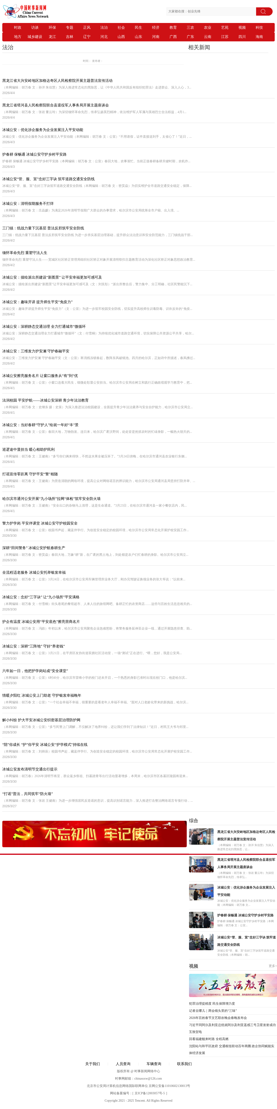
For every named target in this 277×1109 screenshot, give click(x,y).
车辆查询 (154, 1064)
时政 (17, 27)
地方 (17, 37)
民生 (138, 27)
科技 (259, 27)
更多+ (273, 966)
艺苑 (225, 27)
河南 (155, 37)
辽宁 (86, 37)
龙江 (52, 37)
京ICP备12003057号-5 (150, 1093)
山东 (138, 37)
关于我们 (92, 1064)
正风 (86, 27)
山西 (121, 37)
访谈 (35, 27)
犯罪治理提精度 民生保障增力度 (212, 1003)
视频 (242, 27)
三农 (190, 27)
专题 (69, 27)
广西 (173, 37)
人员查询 (123, 1064)
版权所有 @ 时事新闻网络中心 (138, 1071)
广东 (190, 37)
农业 (207, 27)
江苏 (225, 37)
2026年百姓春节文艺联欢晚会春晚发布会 (218, 1018)
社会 (121, 27)
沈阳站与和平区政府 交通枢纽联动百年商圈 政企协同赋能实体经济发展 (231, 1049)
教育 (173, 27)
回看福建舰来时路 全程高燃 (209, 1039)
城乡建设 (35, 37)
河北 (104, 37)
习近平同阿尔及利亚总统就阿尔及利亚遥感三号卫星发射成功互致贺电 (232, 1028)
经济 (155, 27)
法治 (104, 27)
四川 (242, 37)
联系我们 (184, 1064)
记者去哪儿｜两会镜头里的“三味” (213, 1010)
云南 (207, 37)
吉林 (69, 37)
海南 (259, 37)
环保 (52, 27)
